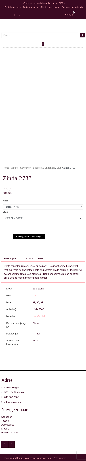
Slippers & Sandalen (44, 166)
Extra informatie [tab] (34, 257)
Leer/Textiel (38, 315)
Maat (5, 211)
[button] (43, 44)
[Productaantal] (6, 235)
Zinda (35, 294)
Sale (59, 166)
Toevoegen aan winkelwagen (29, 235)
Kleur (5, 199)
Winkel (14, 166)
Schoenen (25, 166)
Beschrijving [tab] (10, 257)
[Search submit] (82, 35)
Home (6, 166)
